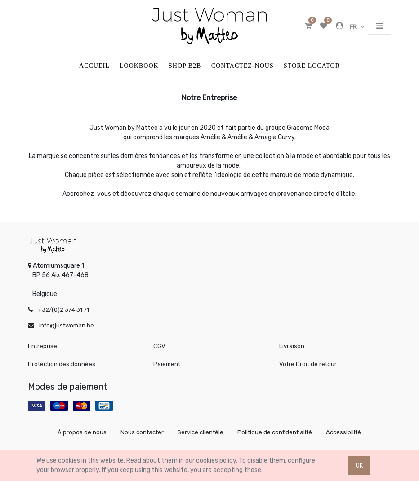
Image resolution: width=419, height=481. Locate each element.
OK (359, 465)
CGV (159, 346)
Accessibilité (343, 432)
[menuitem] (94, 65)
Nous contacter (142, 432)
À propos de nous (82, 432)
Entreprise (42, 346)
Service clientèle (200, 432)
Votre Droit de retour (308, 364)
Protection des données (61, 364)
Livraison (291, 346)
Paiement (166, 364)
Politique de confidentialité (274, 432)
